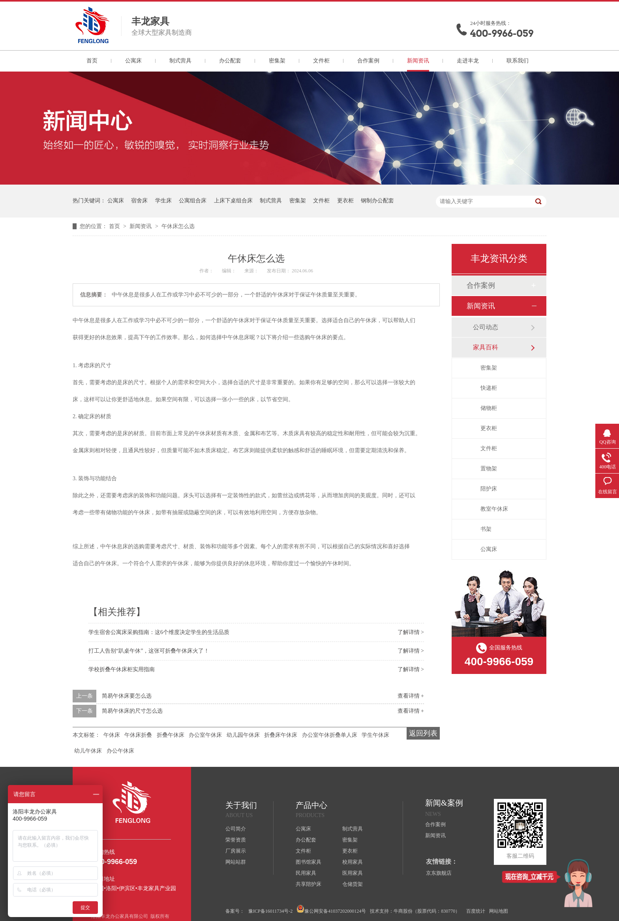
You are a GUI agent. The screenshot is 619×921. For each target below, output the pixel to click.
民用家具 (306, 873)
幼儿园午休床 (243, 735)
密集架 (277, 61)
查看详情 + (411, 696)
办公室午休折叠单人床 (329, 735)
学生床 (163, 201)
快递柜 (488, 388)
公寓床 (133, 61)
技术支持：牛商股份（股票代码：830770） (415, 911)
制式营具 (180, 61)
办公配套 (230, 61)
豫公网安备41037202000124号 (331, 909)
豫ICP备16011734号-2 (270, 911)
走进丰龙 (468, 61)
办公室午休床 (205, 735)
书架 (485, 529)
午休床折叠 (138, 735)
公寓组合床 (192, 201)
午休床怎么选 (178, 226)
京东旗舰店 (439, 873)
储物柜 (488, 408)
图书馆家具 (308, 862)
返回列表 (423, 733)
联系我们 (517, 61)
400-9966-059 (501, 33)
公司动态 (485, 327)
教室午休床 (494, 509)
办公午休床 (120, 751)
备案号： (234, 911)
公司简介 (235, 829)
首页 (92, 61)
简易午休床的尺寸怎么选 (132, 711)
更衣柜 (345, 201)
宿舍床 (139, 201)
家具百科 (485, 347)
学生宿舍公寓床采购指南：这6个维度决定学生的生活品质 (158, 632)
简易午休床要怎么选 (127, 696)
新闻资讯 (418, 61)
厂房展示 (235, 851)
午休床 (111, 735)
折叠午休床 (170, 735)
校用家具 (352, 862)
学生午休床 (375, 735)
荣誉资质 (235, 840)
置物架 (488, 469)
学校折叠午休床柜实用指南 (121, 669)
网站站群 (235, 862)
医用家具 (352, 873)
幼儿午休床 (88, 751)
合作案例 (368, 61)
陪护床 (488, 489)
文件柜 (321, 61)
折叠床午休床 (280, 735)
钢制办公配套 (377, 201)
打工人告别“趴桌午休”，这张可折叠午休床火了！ (148, 651)
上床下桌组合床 (233, 201)
